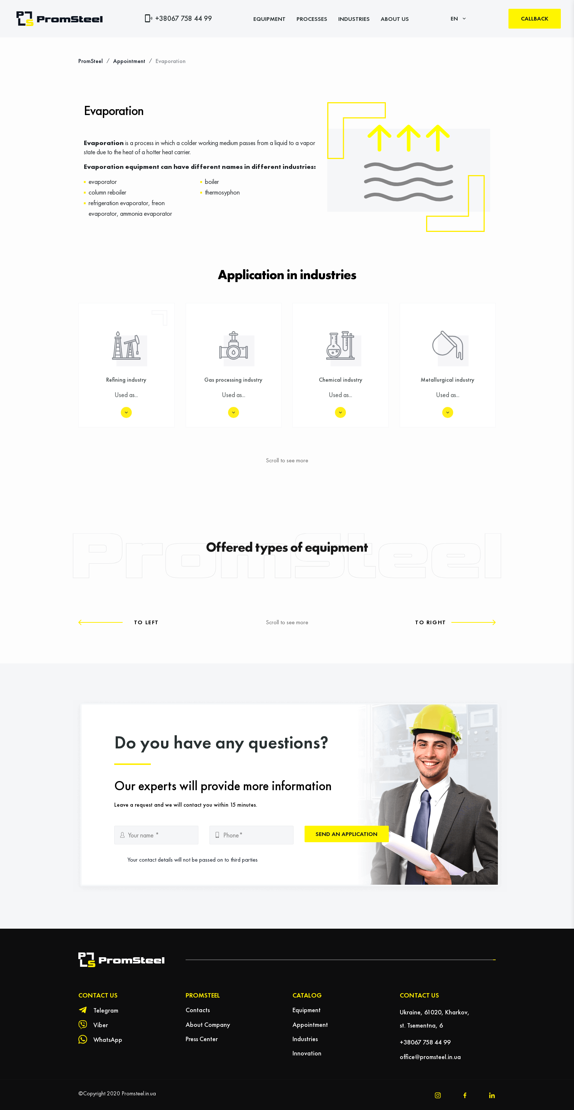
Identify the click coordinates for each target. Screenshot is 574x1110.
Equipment (269, 19)
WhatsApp (107, 1039)
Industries (354, 19)
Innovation (306, 1053)
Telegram (105, 1010)
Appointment (310, 1024)
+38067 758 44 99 (183, 18)
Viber (100, 1025)
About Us (395, 19)
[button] (118, 622)
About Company (208, 1024)
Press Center (202, 1039)
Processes (312, 19)
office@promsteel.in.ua (430, 1056)
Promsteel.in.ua (139, 1093)
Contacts (198, 1010)
